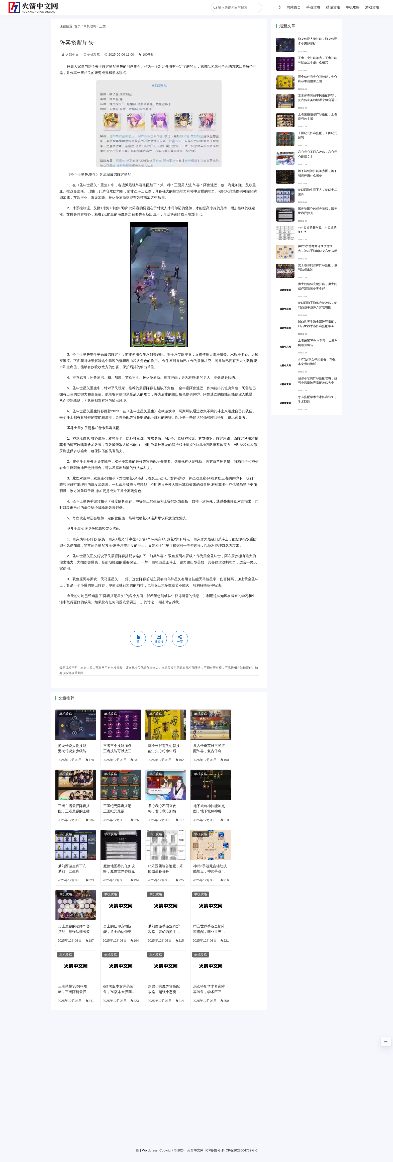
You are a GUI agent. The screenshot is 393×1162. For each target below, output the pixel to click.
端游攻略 (333, 7)
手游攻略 (313, 7)
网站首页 (294, 7)
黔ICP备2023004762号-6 (240, 1150)
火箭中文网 (195, 1150)
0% (385, 1041)
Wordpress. (150, 1150)
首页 (77, 26)
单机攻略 (353, 7)
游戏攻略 (372, 7)
